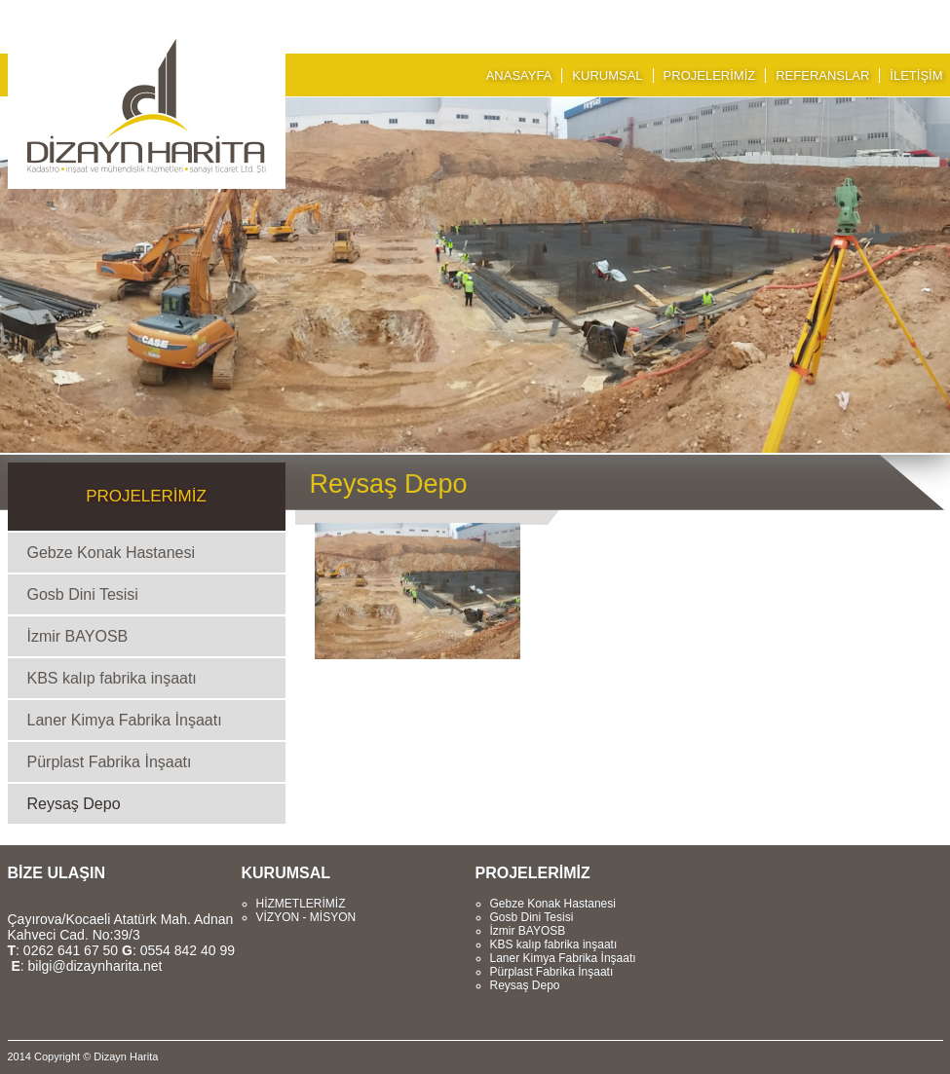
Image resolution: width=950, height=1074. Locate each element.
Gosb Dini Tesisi (82, 594)
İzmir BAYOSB (78, 636)
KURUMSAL (607, 75)
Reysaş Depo (74, 804)
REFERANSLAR (822, 75)
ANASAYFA (519, 75)
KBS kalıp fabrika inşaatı (112, 678)
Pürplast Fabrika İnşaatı (109, 762)
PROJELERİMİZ (710, 75)
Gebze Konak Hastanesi (111, 552)
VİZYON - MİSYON (306, 917)
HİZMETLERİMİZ (301, 903)
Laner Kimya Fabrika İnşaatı (124, 720)
